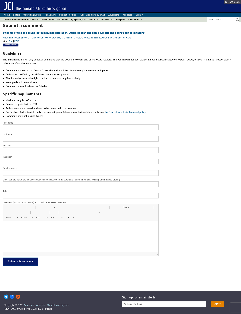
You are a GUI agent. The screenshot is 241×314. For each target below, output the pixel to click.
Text (11, 41)
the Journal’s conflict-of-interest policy (125, 112)
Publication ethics (67, 15)
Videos (92, 19)
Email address (10, 168)
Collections (133, 19)
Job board (127, 15)
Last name (8, 134)
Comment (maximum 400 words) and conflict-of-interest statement (34, 202)
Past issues (62, 19)
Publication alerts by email (92, 15)
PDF (16, 41)
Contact (139, 15)
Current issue (47, 19)
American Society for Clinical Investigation (46, 305)
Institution (7, 157)
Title (5, 191)
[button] (6, 207)
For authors (50, 15)
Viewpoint (120, 19)
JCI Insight (235, 2)
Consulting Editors (32, 15)
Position (7, 145)
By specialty (77, 19)
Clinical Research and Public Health (21, 19)
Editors (16, 15)
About (7, 15)
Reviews (106, 19)
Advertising (113, 15)
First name (8, 123)
